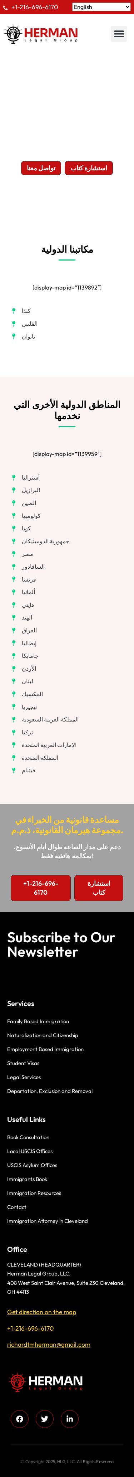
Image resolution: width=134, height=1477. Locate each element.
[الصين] (23, 503)
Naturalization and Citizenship (42, 1035)
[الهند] (21, 617)
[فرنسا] (23, 579)
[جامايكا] (25, 656)
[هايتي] (22, 605)
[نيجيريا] (24, 707)
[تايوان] (23, 336)
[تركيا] (22, 732)
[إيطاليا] (23, 643)
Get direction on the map (41, 1312)
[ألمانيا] (23, 592)
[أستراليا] (25, 477)
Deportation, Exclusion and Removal (50, 1091)
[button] (119, 34)
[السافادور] (28, 567)
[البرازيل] (25, 490)
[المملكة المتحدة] (34, 758)
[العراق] (24, 630)
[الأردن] (23, 669)
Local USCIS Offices (30, 1151)
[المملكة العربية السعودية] (45, 719)
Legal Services (24, 1077)
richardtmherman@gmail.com (48, 1344)
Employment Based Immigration (45, 1049)
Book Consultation (28, 1137)
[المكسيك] (27, 694)
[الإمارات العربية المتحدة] (43, 745)
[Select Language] (101, 7)
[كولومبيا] (26, 516)
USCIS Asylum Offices (32, 1165)
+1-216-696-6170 (34, 7)
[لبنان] (22, 681)
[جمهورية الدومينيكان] (40, 541)
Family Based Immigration (38, 1021)
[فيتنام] (23, 770)
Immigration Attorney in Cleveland (47, 1221)
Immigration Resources (34, 1193)
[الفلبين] (24, 324)
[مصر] (22, 554)
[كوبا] (21, 528)
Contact (16, 1207)
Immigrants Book (27, 1179)
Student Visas (23, 1063)
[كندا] (21, 311)
